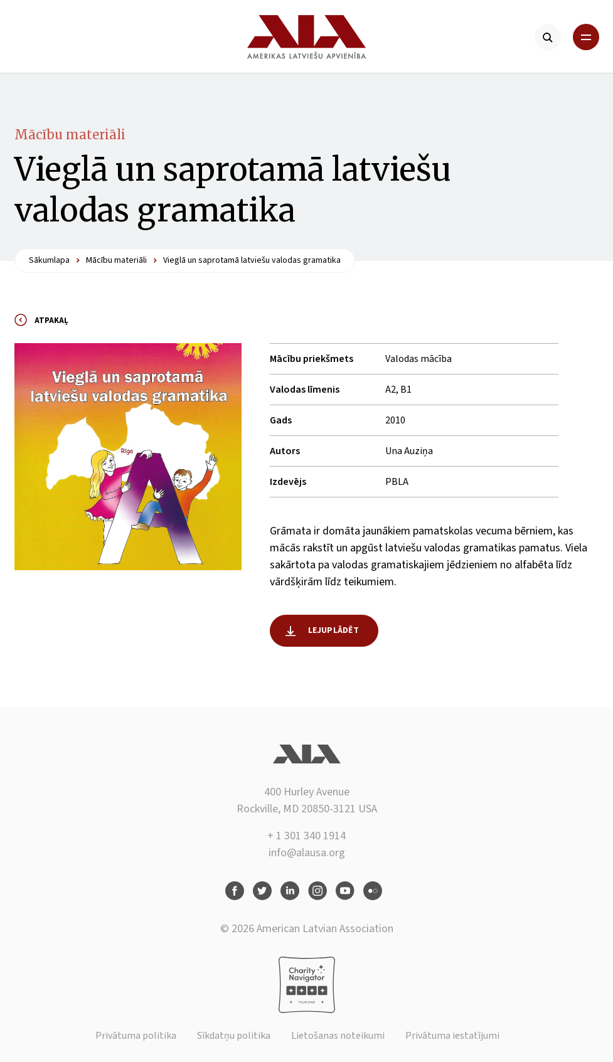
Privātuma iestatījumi (452, 1036)
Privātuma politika (135, 1036)
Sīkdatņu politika (233, 1036)
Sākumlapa (49, 260)
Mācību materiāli (69, 134)
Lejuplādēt (333, 630)
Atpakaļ (51, 320)
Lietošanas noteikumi (338, 1036)
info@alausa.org (307, 853)
